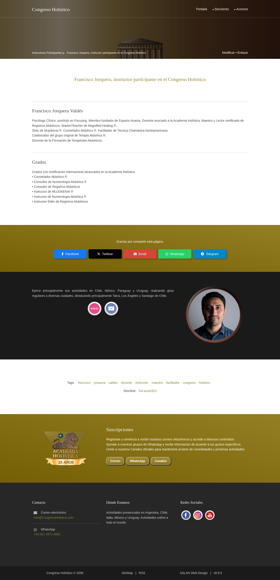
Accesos (242, 9)
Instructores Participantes (47, 52)
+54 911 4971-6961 (47, 534)
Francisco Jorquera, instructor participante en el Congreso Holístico (106, 52)
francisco (84, 382)
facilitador (173, 382)
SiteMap (127, 573)
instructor (141, 382)
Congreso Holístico (51, 9)
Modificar (228, 52)
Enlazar (243, 52)
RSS (142, 573)
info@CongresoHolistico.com (54, 517)
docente (126, 382)
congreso (189, 382)
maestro (157, 382)
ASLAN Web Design (194, 573)
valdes (113, 382)
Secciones (222, 9)
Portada (201, 9)
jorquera (99, 382)
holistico (204, 382)
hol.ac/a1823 (148, 391)
